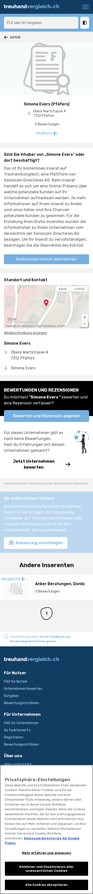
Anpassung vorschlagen (36, 543)
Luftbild (79, 289)
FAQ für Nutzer (15, 681)
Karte (63, 289)
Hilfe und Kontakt (18, 764)
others (61, 326)
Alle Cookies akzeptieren (46, 888)
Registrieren (13, 737)
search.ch (14, 326)
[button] (84, 317)
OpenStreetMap (46, 326)
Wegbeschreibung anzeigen (25, 333)
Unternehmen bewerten (23, 689)
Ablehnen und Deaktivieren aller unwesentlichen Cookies (46, 872)
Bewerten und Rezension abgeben (46, 416)
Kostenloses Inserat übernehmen (46, 259)
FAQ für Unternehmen (21, 723)
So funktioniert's (17, 730)
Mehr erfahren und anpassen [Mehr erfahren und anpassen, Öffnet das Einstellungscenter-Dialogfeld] (46, 856)
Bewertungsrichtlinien (21, 703)
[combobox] (41, 22)
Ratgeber (11, 696)
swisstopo (27, 326)
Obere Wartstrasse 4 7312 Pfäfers (49, 113)
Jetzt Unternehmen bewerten (37, 464)
